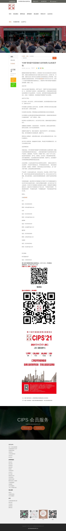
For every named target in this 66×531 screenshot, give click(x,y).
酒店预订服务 (11, 479)
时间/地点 (11, 465)
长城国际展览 (12, 1)
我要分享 (33, 68)
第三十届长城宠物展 (13, 447)
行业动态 (13, 63)
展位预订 (10, 462)
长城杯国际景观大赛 (13, 500)
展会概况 (15, 14)
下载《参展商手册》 (13, 487)
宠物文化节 (35, 1)
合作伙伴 (10, 455)
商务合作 (43, 14)
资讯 (10, 21)
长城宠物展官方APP (13, 448)
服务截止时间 (11, 475)
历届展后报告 (11, 450)
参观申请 (13, 84)
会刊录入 (10, 472)
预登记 (10, 492)
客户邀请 (10, 474)
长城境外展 (16, 21)
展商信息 (22, 14)
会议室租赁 (11, 477)
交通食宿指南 (11, 494)
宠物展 (41, 78)
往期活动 (10, 452)
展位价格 (10, 463)
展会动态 (13, 60)
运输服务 (10, 484)
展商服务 (29, 14)
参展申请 (13, 79)
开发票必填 (11, 470)
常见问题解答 (11, 485)
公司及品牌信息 (12, 453)
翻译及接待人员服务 (13, 480)
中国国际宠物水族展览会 (24, 1)
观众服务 (36, 14)
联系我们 (10, 457)
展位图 (10, 468)
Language (54, 1)
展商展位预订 (26, 429)
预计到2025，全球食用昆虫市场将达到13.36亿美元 (37, 398)
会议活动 (49, 14)
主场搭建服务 (11, 482)
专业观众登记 (39, 429)
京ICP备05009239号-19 (33, 528)
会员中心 (23, 21)
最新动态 (10, 507)
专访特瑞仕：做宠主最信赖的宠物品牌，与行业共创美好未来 (39, 400)
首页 (10, 14)
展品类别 (10, 467)
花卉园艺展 (43, 1)
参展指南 (10, 505)
